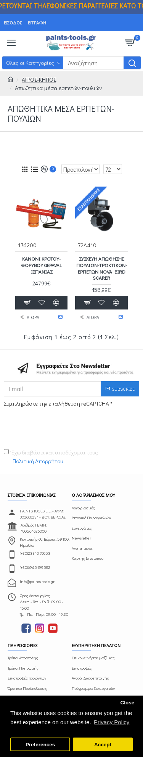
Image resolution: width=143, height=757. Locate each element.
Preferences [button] (40, 744)
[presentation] (57, 423)
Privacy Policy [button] (111, 722)
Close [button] (127, 702)
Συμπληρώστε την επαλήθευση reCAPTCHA (56, 403)
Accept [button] (102, 744)
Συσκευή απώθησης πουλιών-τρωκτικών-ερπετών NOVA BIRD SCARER (101, 268)
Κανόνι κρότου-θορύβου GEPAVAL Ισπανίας (41, 265)
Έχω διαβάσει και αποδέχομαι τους (51, 456)
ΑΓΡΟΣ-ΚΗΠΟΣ (39, 79)
